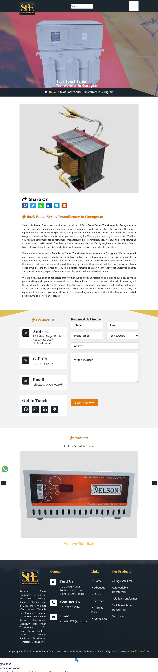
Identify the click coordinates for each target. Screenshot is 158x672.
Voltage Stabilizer (79, 543)
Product (97, 594)
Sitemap (97, 601)
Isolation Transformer (124, 598)
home (52, 92)
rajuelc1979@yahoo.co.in (48, 384)
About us (98, 587)
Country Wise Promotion (132, 651)
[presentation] (97, 392)
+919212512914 (43, 363)
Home (96, 581)
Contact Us (99, 618)
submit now (84, 402)
